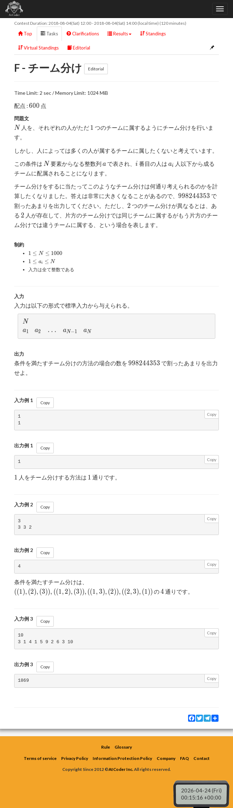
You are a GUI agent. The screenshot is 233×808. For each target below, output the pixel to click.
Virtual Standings (38, 48)
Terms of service (40, 758)
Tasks (49, 33)
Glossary (123, 747)
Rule (105, 747)
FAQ (184, 758)
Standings (153, 33)
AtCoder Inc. (121, 769)
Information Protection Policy (122, 758)
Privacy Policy (74, 758)
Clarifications (82, 33)
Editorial (78, 48)
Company (166, 758)
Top (25, 33)
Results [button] (119, 33)
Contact (201, 758)
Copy (45, 402)
